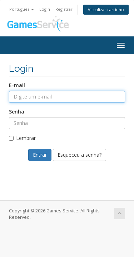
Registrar (64, 9)
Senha (16, 111)
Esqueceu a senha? (79, 154)
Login (44, 9)
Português (21, 9)
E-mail (17, 85)
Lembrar (22, 138)
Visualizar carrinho (106, 9)
